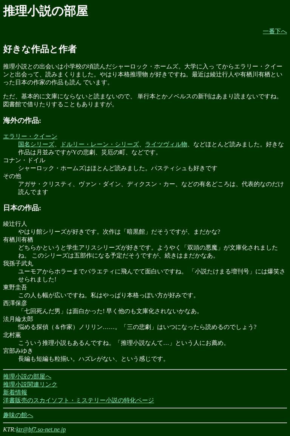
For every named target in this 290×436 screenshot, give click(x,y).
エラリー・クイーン (30, 136)
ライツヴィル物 (166, 144)
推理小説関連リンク (30, 384)
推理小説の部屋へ (27, 376)
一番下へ (275, 31)
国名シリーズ (36, 144)
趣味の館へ (18, 415)
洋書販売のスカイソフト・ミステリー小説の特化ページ (78, 400)
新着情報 (15, 392)
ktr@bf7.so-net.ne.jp (41, 429)
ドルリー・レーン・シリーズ (99, 144)
